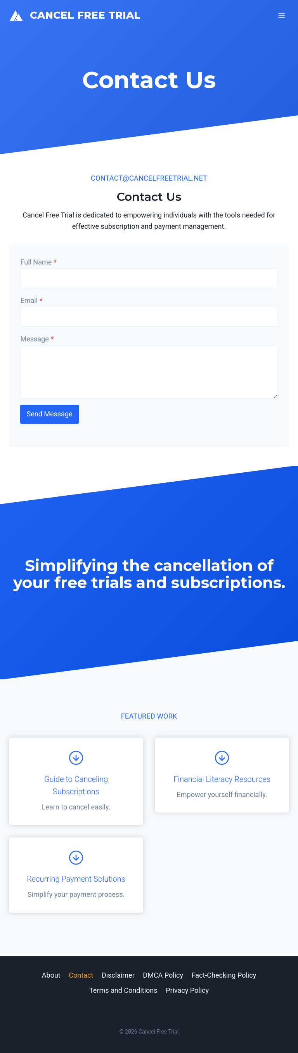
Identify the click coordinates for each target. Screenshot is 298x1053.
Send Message (51, 415)
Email (33, 302)
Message (38, 340)
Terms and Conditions (123, 990)
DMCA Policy (163, 975)
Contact (81, 975)
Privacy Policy (187, 990)
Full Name (40, 263)
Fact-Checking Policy (224, 975)
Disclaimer (118, 975)
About (51, 975)
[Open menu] (281, 15)
